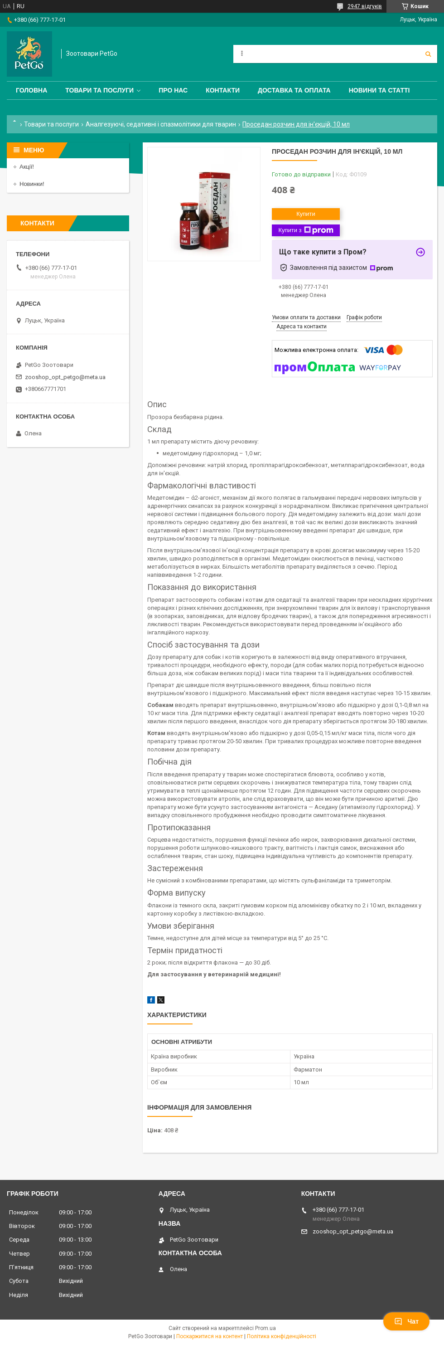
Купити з (305, 230)
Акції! (26, 166)
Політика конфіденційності (281, 1336)
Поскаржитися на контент (209, 1336)
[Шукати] (428, 54)
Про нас (173, 90)
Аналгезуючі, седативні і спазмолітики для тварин (161, 124)
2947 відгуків (364, 6)
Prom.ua (265, 1328)
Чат (406, 1321)
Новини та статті (379, 90)
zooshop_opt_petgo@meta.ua (65, 377)
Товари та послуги (99, 90)
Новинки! (31, 183)
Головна (31, 90)
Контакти (223, 90)
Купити (305, 213)
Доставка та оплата (294, 90)
